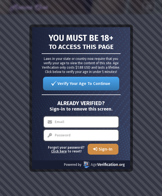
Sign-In (105, 149)
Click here (59, 151)
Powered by (94, 164)
